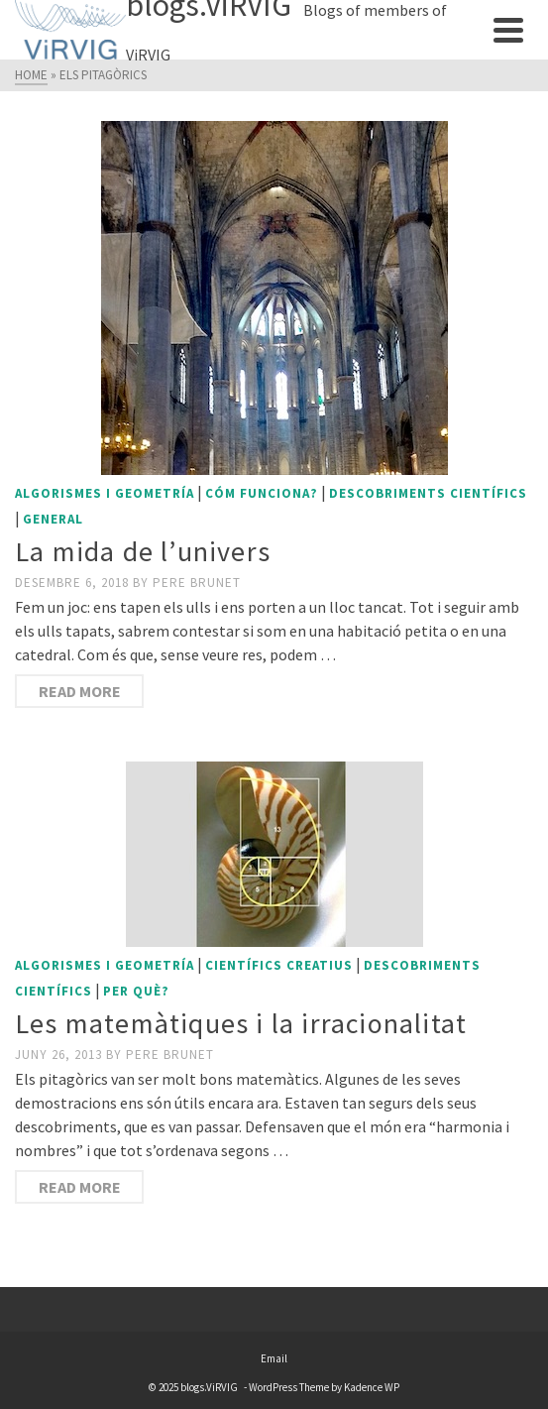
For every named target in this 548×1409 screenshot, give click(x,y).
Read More (80, 691)
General (53, 519)
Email (274, 1358)
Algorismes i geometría (104, 493)
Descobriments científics (428, 493)
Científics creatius (279, 965)
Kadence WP (371, 1387)
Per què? (136, 991)
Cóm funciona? (261, 493)
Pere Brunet (197, 582)
